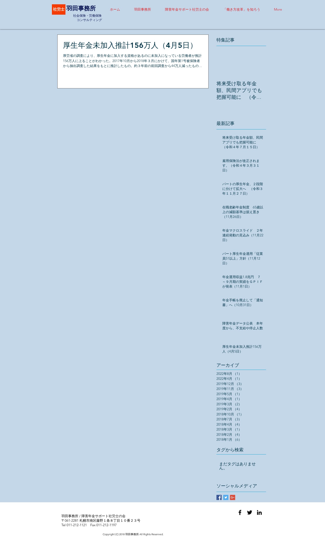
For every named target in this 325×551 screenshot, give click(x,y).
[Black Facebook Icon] (240, 512)
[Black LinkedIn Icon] (259, 512)
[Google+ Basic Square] (232, 497)
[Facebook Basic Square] (219, 497)
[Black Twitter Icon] (249, 512)
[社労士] (58, 9)
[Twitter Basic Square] (225, 497)
